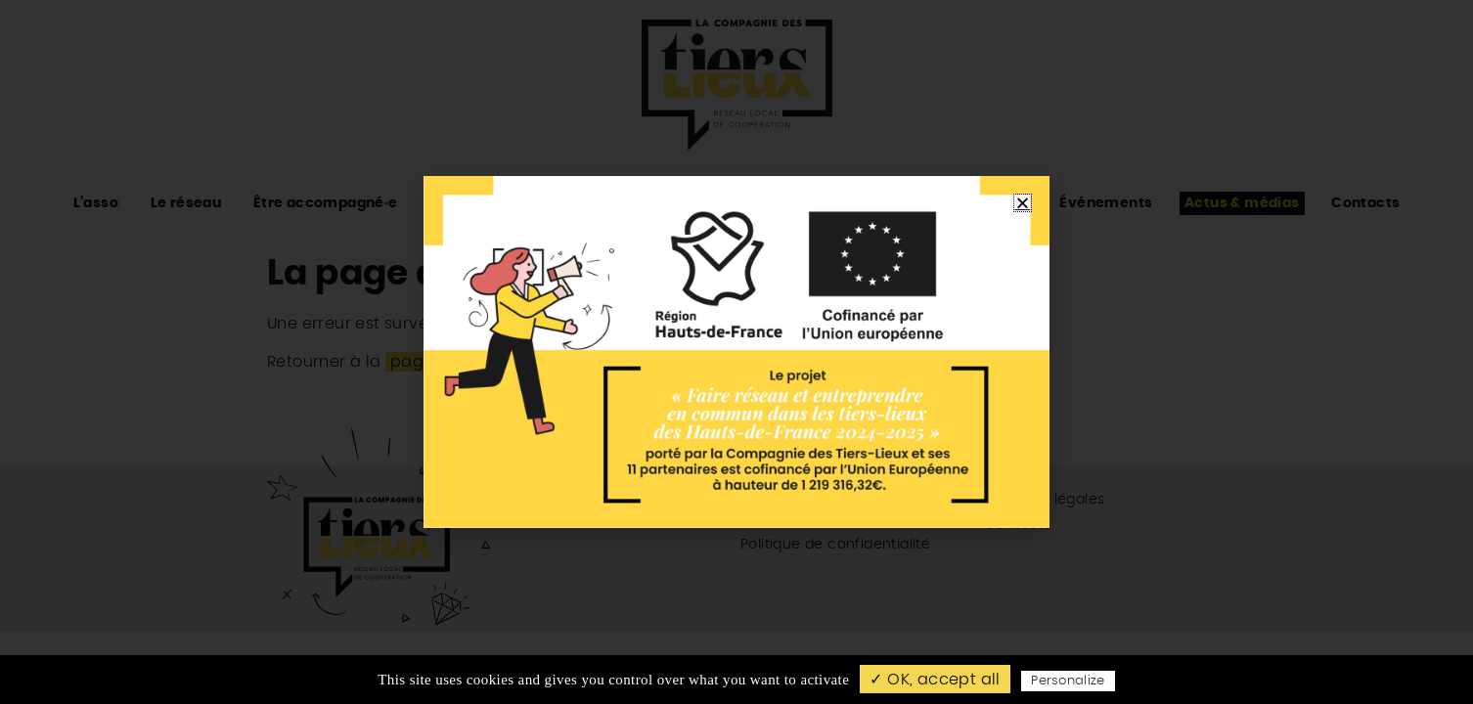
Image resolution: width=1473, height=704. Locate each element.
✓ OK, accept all (935, 679)
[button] (1022, 203)
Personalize (1068, 681)
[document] (736, 352)
